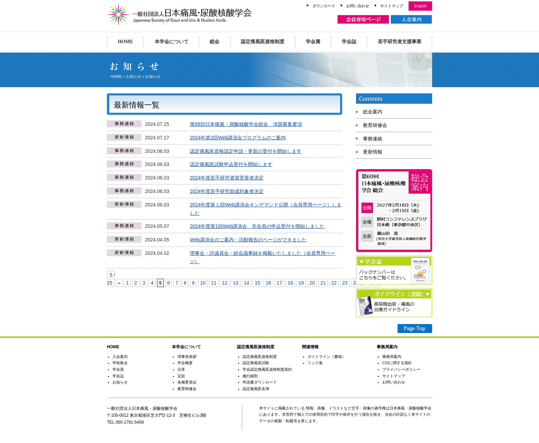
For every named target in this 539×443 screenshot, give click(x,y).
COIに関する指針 (397, 363)
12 (225, 283)
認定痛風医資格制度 (262, 41)
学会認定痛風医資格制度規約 (267, 369)
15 (257, 283)
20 (312, 283)
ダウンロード (323, 6)
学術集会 (120, 363)
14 (246, 283)
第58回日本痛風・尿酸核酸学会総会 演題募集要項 (246, 124)
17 (279, 283)
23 (345, 283)
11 (214, 283)
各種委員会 (187, 382)
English (420, 6)
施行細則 (250, 376)
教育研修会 (375, 125)
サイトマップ (391, 6)
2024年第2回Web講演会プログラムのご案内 (238, 137)
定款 (181, 376)
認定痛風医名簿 (256, 389)
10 (203, 283)
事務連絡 (372, 138)
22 (334, 283)
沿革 (181, 369)
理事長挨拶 (187, 356)
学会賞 (313, 41)
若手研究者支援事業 (399, 41)
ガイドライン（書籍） (327, 356)
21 (323, 283)
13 (235, 283)
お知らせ (133, 76)
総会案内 (372, 111)
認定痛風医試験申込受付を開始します (231, 164)
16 (268, 283)
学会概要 (185, 363)
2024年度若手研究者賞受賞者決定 (227, 178)
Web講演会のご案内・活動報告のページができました (248, 239)
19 (301, 283)
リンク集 (315, 363)
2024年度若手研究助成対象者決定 (227, 191)
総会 (214, 41)
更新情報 (372, 152)
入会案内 (120, 356)
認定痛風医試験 (256, 363)
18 (290, 283)
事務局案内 (391, 356)
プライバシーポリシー (401, 369)
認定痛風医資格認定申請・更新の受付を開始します (245, 151)
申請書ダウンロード (260, 382)
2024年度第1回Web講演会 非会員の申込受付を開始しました (257, 226)
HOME (125, 41)
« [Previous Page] (119, 283)
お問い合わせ (357, 6)
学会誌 (349, 41)
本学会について (172, 41)
